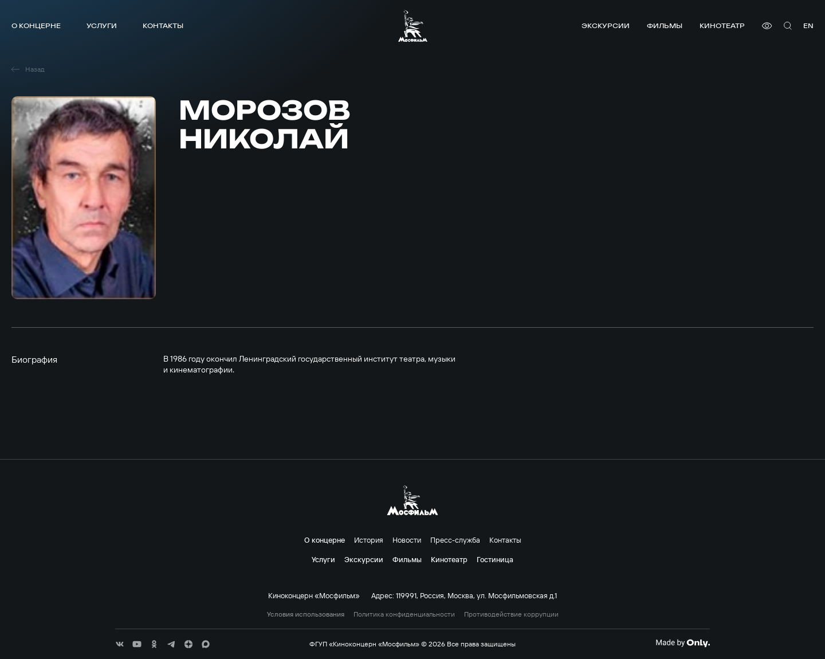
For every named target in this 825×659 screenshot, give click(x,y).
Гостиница (495, 559)
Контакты (163, 25)
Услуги (102, 25)
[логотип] (412, 26)
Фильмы (664, 25)
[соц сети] (119, 644)
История (368, 539)
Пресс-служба (455, 539)
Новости (406, 539)
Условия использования (305, 614)
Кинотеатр (722, 25)
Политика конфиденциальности (404, 614)
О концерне (36, 25)
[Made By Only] (682, 643)
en (808, 25)
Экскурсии (606, 25)
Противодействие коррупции (511, 614)
